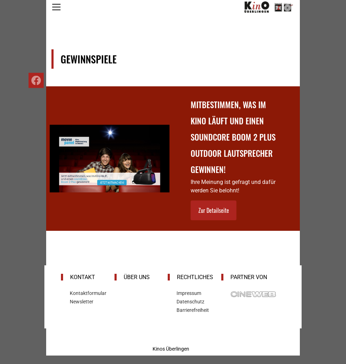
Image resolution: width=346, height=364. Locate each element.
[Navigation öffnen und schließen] (56, 7)
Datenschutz (190, 301)
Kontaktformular (88, 293)
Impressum (189, 293)
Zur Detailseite (213, 210)
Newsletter (81, 301)
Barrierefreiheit (193, 310)
